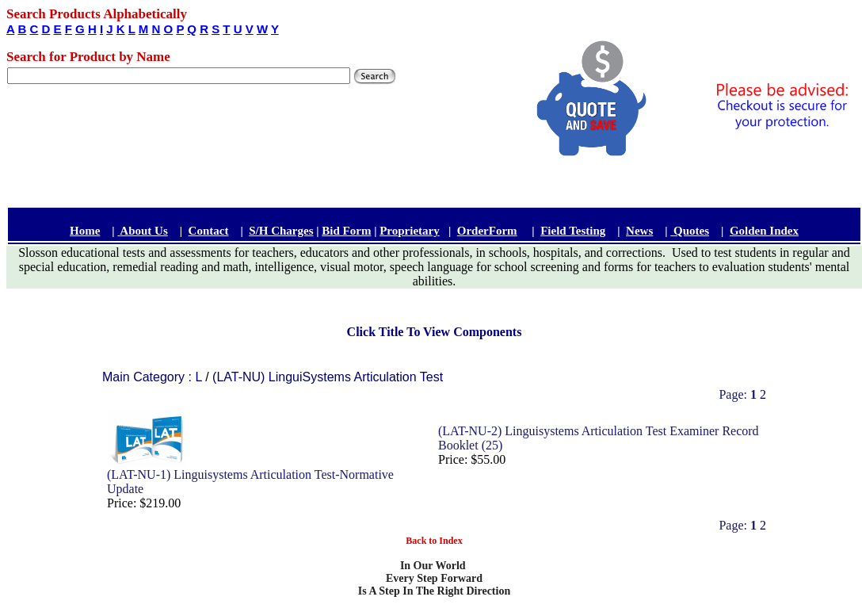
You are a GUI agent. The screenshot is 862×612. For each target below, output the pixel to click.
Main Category (145, 377)
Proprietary (410, 230)
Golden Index (764, 230)
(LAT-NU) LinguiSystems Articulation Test (327, 377)
